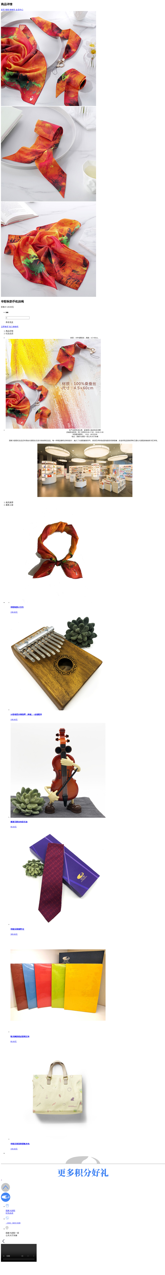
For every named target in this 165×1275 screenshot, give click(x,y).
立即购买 (5, 327)
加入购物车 (14, 327)
